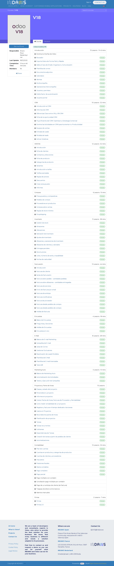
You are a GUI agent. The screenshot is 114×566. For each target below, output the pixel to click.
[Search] (106, 10)
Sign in (88, 2)
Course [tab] (37, 41)
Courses (10, 10)
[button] (19, 46)
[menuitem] (14, 6)
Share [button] (19, 73)
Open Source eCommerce (98, 563)
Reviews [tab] (47, 41)
